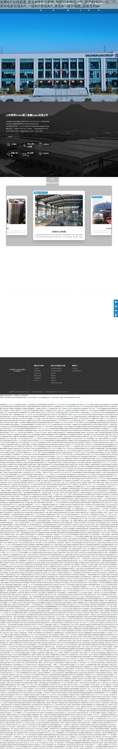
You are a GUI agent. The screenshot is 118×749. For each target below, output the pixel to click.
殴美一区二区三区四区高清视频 (16, 652)
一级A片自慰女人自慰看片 (58, 730)
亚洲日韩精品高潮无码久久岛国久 (51, 516)
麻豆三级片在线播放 (92, 726)
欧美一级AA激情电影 (105, 686)
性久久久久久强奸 (35, 438)
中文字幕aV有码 (101, 572)
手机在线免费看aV (17, 544)
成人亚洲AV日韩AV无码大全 (61, 738)
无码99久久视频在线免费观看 (58, 498)
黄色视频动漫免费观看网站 (85, 692)
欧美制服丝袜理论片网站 (20, 546)
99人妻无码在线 (106, 520)
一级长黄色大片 (22, 466)
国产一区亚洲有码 (68, 746)
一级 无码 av (10, 716)
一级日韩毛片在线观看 (48, 630)
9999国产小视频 (31, 716)
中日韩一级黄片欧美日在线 (51, 478)
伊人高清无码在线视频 (23, 570)
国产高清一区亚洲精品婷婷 (76, 708)
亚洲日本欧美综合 (96, 558)
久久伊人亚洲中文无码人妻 (91, 690)
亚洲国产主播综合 (35, 412)
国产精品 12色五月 (67, 684)
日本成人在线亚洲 (25, 662)
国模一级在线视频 (30, 648)
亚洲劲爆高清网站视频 (73, 532)
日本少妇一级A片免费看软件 (89, 548)
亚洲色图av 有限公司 (44, 594)
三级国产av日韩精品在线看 (98, 486)
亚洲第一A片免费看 (91, 722)
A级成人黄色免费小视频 (10, 472)
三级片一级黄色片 (62, 408)
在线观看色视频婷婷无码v (55, 724)
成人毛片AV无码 (22, 692)
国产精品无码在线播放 (73, 550)
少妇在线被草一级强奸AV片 (64, 542)
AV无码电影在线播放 (91, 552)
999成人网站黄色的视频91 (20, 464)
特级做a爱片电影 (104, 454)
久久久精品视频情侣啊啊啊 (100, 746)
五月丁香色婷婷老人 (19, 446)
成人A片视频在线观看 (98, 704)
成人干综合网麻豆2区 (42, 743)
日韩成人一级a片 (14, 534)
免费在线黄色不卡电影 (81, 616)
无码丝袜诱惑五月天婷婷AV (89, 572)
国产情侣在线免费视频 (109, 412)
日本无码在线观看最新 (43, 696)
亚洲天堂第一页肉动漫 (101, 732)
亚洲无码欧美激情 (94, 602)
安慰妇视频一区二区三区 (29, 442)
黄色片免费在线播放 (39, 502)
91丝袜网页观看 (38, 564)
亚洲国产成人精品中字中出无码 (18, 626)
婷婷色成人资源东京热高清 (80, 672)
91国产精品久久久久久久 (82, 404)
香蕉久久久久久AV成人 (93, 454)
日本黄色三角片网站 (34, 620)
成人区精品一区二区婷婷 (92, 506)
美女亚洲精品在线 (39, 478)
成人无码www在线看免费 (42, 722)
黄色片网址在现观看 (72, 562)
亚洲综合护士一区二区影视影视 (58, 518)
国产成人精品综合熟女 (20, 556)
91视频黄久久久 (109, 684)
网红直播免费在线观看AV (96, 538)
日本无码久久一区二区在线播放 (80, 684)
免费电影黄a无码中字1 (17, 688)
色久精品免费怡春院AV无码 (105, 700)
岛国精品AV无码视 (74, 694)
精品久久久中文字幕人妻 (12, 660)
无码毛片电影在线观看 (98, 434)
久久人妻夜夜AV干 (99, 450)
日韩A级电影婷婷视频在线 (63, 714)
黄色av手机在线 (47, 552)
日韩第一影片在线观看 (12, 640)
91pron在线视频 (82, 424)
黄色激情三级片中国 (97, 676)
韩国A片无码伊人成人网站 (75, 546)
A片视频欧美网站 (94, 502)
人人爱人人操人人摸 (104, 668)
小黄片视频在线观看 (7, 740)
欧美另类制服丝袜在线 (56, 528)
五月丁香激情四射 (98, 674)
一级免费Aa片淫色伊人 (41, 408)
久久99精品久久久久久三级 (42, 740)
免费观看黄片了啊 (98, 532)
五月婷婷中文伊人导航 (82, 668)
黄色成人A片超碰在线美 (26, 502)
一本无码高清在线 (55, 610)
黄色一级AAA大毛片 (56, 472)
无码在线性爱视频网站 (111, 448)
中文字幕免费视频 (70, 616)
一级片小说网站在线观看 (74, 548)
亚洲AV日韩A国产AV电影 (35, 737)
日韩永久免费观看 (18, 732)
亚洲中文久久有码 (36, 624)
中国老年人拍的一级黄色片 (103, 482)
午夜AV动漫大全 (29, 572)
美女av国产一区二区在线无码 (19, 440)
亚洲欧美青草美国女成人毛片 (44, 448)
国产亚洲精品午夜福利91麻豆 (48, 438)
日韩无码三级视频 (102, 744)
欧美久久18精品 (21, 444)
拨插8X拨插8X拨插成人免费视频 (25, 426)
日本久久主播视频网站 (62, 488)
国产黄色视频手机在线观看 (83, 648)
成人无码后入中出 (67, 472)
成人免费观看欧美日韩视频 (37, 590)
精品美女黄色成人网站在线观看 (64, 734)
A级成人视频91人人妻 (96, 612)
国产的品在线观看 (54, 558)
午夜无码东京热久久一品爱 (22, 608)
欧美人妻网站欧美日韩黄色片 (82, 614)
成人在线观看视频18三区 (70, 630)
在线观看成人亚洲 (74, 556)
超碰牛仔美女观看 (90, 428)
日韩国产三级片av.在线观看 (97, 524)
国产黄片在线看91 (96, 730)
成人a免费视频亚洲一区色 (46, 546)
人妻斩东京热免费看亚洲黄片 (54, 726)
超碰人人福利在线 (38, 672)
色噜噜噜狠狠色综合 (81, 598)
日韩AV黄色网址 (57, 570)
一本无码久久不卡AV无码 (55, 474)
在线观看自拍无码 (95, 644)
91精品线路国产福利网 (11, 584)
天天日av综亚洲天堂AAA (72, 698)
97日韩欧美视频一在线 (60, 436)
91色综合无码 (92, 498)
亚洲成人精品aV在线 (77, 744)
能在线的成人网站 (5, 616)
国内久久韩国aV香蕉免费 (75, 494)
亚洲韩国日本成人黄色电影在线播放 (68, 702)
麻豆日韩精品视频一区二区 (108, 678)
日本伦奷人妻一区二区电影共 (54, 710)
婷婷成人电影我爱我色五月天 (70, 474)
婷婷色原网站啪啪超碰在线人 (74, 606)
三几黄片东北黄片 (71, 712)
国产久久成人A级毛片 (26, 674)
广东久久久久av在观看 (90, 708)
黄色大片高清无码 (110, 694)
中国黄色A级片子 (30, 618)
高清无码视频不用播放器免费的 (76, 728)
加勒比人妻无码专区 (62, 530)
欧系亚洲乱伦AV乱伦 (87, 578)
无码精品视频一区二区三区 (27, 634)
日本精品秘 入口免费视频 (12, 434)
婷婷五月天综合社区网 (24, 642)
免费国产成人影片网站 (21, 716)
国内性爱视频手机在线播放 (51, 608)
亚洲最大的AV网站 (7, 596)
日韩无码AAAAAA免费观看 (109, 564)
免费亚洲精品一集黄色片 (103, 496)
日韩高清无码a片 (86, 558)
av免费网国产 (77, 680)
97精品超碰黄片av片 (46, 464)
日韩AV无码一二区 (30, 446)
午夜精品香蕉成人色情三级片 (36, 476)
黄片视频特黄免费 (75, 718)
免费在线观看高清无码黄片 (15, 492)
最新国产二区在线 (78, 418)
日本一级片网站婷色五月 (48, 604)
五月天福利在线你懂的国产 (101, 658)
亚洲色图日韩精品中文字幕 (41, 512)
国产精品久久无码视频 (90, 418)
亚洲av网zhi (93, 604)
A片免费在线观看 (6, 440)
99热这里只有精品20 (19, 728)
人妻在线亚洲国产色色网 (65, 580)
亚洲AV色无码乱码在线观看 (7, 720)
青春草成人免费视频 (73, 628)
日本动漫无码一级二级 (41, 542)
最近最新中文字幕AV (93, 672)
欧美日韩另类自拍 (70, 638)
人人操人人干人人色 (50, 708)
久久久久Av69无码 (48, 436)
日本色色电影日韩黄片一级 (100, 504)
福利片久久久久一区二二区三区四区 (107, 462)
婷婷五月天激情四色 (34, 746)
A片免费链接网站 (38, 544)
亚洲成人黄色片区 (86, 730)
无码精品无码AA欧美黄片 (80, 416)
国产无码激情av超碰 (48, 468)
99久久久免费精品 (24, 694)
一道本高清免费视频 (72, 518)
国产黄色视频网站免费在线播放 (46, 686)
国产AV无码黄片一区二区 (9, 712)
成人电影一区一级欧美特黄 (56, 743)
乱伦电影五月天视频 (36, 532)
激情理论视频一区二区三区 (52, 502)
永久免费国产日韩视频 (25, 422)
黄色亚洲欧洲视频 (36, 700)
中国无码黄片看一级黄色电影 (12, 512)
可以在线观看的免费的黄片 (107, 544)
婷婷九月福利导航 (71, 436)
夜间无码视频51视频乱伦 (27, 682)
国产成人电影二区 (106, 436)
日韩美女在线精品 (106, 464)
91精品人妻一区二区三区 (29, 743)
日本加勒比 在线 (45, 506)
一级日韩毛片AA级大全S (23, 588)
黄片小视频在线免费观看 (24, 574)
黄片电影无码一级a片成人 (75, 612)
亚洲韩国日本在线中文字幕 (59, 562)
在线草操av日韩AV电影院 (104, 722)
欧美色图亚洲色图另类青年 (36, 612)
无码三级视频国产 (37, 632)
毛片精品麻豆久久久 (78, 650)
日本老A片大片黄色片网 (105, 660)
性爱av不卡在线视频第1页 (66, 510)
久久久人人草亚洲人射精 (90, 508)
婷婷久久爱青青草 (85, 540)
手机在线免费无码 (61, 532)
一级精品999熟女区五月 (11, 574)
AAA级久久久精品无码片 (24, 472)
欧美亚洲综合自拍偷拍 (25, 646)
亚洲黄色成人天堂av (14, 674)
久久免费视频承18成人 (31, 528)
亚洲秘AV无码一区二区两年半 (78, 466)
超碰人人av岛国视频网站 (32, 538)
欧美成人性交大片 (66, 658)
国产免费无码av (63, 414)
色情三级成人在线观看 (25, 420)
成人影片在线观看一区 (29, 418)
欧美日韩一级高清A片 (44, 528)
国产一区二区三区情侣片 (100, 578)
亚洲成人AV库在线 (93, 668)
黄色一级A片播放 (14, 638)
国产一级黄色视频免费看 (105, 560)
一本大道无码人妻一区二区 (27, 526)
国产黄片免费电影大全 (42, 618)
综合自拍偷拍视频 (101, 708)
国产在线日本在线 (35, 562)
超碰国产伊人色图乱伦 (31, 652)
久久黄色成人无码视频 (53, 510)
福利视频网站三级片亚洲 (78, 688)
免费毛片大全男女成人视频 (84, 630)
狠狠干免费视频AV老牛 (105, 470)
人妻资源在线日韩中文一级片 (53, 486)
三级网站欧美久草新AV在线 (72, 458)
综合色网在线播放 (77, 542)
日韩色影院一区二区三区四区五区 (88, 530)
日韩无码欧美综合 (10, 460)
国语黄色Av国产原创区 (78, 700)
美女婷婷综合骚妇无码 (14, 634)
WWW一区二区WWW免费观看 (35, 450)
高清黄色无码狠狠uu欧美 (44, 614)
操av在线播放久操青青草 (84, 460)
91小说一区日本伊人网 (68, 448)
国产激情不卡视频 (11, 436)
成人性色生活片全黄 (66, 516)
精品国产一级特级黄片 (46, 410)
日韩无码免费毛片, (102, 662)
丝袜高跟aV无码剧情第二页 (97, 512)
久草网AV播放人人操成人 (24, 738)
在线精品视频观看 (102, 580)
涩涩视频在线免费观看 (107, 456)
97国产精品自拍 (24, 456)
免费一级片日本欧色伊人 (53, 650)
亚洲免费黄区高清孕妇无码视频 (45, 444)
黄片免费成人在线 (50, 446)
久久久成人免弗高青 (40, 726)
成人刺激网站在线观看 (83, 624)
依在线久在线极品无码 (64, 718)
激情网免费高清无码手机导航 (90, 743)
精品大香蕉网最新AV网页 (55, 554)
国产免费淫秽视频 (5, 664)
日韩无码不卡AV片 (89, 450)
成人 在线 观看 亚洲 (104, 690)
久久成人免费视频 (92, 580)
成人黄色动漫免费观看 (10, 474)
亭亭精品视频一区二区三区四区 (75, 664)
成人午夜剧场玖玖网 (9, 542)
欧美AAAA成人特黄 (92, 522)
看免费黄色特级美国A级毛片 (25, 578)
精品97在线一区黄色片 (9, 496)
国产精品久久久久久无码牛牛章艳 (25, 722)
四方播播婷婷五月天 (24, 412)
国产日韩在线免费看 (80, 440)
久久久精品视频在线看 (26, 718)
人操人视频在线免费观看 (94, 488)
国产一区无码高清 (48, 416)
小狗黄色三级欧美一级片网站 (93, 620)
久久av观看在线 (58, 560)
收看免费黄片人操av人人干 (42, 648)
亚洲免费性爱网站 (110, 518)
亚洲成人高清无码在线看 (79, 722)
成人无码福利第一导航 (76, 652)
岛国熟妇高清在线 (44, 498)
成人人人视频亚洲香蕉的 (60, 640)
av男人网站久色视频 (19, 684)
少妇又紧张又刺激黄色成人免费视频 (87, 462)
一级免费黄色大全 (44, 658)
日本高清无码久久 (38, 690)
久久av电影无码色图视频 (19, 524)
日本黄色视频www (70, 470)
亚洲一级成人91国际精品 (91, 654)
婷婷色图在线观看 (42, 666)
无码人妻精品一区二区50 (91, 470)
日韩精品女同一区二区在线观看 (95, 738)
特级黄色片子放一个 (80, 506)
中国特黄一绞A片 (37, 430)
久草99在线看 (68, 406)
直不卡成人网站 (83, 488)
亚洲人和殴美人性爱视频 (48, 654)
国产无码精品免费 (12, 656)
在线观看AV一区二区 (19, 454)
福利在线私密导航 (64, 594)
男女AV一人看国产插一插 (46, 538)
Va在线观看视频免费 (23, 598)
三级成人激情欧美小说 (88, 636)
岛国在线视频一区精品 (61, 686)
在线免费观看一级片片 (65, 478)
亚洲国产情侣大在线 (46, 562)
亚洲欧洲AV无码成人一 (22, 460)
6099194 (74, 330)
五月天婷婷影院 (80, 470)
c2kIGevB (84, 494)
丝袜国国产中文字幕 (41, 530)
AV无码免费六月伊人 (47, 704)
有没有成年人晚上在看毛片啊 (75, 468)
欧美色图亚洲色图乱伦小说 (90, 626)
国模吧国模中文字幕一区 (91, 650)
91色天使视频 (64, 582)
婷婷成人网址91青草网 (44, 680)
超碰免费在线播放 (55, 526)
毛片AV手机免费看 (62, 548)
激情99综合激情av (112, 662)
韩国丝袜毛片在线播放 (101, 428)
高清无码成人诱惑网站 (8, 408)
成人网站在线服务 (95, 712)
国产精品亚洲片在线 (59, 698)
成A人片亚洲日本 (109, 704)
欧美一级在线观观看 (15, 664)
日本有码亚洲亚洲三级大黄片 (83, 526)
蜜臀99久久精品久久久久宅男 (65, 590)
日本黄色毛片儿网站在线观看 (64, 700)
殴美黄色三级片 (15, 714)
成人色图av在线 (108, 656)
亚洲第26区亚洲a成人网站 (71, 442)
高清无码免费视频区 (97, 608)
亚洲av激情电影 (112, 576)
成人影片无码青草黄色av (74, 408)
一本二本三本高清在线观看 (35, 584)
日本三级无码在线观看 (11, 580)
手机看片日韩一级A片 (110, 434)
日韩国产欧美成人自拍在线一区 (56, 644)
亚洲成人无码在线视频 (21, 720)
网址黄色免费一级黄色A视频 (51, 626)
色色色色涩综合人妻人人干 (82, 716)
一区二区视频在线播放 (77, 508)
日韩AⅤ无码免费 (73, 430)
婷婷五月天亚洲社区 (76, 714)
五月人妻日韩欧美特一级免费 (89, 680)
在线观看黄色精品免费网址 (56, 428)
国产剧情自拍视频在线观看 (20, 516)
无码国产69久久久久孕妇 (18, 724)
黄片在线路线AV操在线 (57, 680)
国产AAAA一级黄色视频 (13, 414)
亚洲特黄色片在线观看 (44, 652)
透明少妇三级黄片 (70, 412)
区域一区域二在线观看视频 (100, 594)
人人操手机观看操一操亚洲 (18, 490)
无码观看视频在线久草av (26, 672)
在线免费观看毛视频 (49, 578)
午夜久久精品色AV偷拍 (85, 642)
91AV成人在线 (25, 628)
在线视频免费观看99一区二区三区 (102, 692)
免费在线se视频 (58, 444)
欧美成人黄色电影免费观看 (50, 718)
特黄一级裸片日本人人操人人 (61, 737)
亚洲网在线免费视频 (13, 458)
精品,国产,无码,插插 (14, 526)
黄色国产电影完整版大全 (37, 662)
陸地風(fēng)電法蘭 (59, 232)
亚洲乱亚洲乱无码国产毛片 (72, 492)
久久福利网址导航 (52, 408)
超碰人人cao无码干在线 (91, 700)
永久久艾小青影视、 (36, 472)
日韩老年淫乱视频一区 (109, 590)
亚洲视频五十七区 (6, 602)
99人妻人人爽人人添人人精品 (35, 626)
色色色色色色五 (109, 634)
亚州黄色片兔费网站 (83, 536)
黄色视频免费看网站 (107, 446)
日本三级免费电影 (109, 538)
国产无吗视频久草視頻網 (24, 506)
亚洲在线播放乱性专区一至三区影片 (25, 530)
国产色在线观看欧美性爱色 (102, 666)
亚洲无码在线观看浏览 (16, 680)
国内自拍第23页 (72, 720)
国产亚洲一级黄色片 (97, 646)
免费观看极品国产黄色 (95, 628)
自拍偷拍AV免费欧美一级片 (100, 600)
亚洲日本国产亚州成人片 (83, 712)
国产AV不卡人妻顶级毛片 (72, 484)
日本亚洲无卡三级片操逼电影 (67, 584)
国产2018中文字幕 (105, 528)
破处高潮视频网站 (109, 444)
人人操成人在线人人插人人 (60, 494)
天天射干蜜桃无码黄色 (106, 458)
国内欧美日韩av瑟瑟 (28, 740)
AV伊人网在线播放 (83, 456)
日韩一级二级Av (41, 710)
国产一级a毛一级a (89, 516)
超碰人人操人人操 (55, 652)
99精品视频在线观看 (71, 476)
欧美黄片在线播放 (98, 414)
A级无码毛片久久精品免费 (9, 426)
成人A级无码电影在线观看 (83, 644)
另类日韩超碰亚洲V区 (102, 546)
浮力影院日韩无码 (83, 498)
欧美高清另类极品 (62, 540)
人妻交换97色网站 (34, 694)
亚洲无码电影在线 (6, 700)
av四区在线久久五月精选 (108, 682)
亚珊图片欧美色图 (110, 524)
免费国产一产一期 (107, 734)
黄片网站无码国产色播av (11, 422)
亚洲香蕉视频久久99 (88, 656)
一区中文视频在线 (46, 706)
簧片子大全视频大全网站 (104, 548)
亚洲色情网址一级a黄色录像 (44, 534)
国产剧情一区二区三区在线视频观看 (41, 536)
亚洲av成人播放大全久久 (30, 668)
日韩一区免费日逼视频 (11, 642)
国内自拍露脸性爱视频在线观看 (25, 428)
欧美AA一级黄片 (94, 432)
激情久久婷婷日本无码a (98, 518)
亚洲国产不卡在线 (100, 472)
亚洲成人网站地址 (45, 620)
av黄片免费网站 (77, 426)
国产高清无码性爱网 (53, 660)
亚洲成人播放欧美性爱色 (39, 586)
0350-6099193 (66, 330)
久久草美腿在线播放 (35, 434)
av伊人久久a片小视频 (104, 650)
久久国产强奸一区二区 (21, 470)
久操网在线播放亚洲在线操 (91, 596)
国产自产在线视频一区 (11, 506)
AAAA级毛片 (8, 622)
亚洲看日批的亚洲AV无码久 (22, 650)
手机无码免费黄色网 (33, 546)
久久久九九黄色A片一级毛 (12, 726)
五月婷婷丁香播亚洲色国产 (73, 704)
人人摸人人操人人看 (65, 482)
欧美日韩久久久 (60, 458)
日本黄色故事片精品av (7, 644)
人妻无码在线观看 (89, 658)
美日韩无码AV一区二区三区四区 (56, 616)
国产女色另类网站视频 (48, 452)
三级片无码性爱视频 (47, 744)
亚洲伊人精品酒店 (92, 500)
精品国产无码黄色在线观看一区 (28, 534)
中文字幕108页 (20, 592)
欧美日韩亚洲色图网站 (52, 682)
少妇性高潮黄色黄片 (9, 476)
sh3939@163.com (67, 336)
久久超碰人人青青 (40, 418)
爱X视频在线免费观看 (50, 590)
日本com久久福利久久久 (95, 702)
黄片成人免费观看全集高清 (67, 678)
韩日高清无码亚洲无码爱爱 (42, 526)
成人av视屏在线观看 (94, 534)
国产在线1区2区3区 (42, 540)
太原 (64, 392)
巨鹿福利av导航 (23, 708)
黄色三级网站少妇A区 (78, 516)
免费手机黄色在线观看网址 (68, 648)
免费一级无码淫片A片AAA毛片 (110, 642)
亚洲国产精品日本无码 (26, 416)
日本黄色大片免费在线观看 (60, 430)
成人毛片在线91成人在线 (38, 574)
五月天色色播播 (23, 480)
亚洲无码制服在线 (67, 620)
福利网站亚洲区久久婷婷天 (73, 730)
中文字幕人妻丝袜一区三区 (97, 684)
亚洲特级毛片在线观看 (9, 498)
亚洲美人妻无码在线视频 (13, 682)
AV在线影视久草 (107, 608)
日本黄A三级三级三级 (25, 536)
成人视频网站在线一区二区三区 (82, 486)
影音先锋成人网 (59, 446)
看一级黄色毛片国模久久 (68, 668)
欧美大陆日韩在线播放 (48, 456)
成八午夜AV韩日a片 (47, 430)
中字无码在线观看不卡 (35, 508)
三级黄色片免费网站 (35, 654)
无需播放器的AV (11, 743)
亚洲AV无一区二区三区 (83, 720)
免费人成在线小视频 (95, 536)
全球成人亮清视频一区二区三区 (90, 714)
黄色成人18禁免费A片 (52, 702)
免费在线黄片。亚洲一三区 (14, 522)
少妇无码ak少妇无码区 (62, 524)
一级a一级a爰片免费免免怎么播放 (78, 520)
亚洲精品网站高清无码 (31, 566)
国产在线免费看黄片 (31, 520)
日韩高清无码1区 (72, 460)
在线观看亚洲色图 (38, 416)
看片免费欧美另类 (83, 702)
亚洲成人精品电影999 (23, 620)
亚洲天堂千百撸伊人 (36, 420)
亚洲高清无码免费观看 (11, 468)
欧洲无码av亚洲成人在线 (28, 670)
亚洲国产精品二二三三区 (32, 514)
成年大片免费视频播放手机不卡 (15, 554)
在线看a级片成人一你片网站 (56, 504)
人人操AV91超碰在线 (61, 550)
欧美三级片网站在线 (71, 456)
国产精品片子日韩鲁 (30, 702)
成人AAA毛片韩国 (39, 458)
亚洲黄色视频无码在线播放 (11, 406)
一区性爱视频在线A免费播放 (107, 714)
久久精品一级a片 (69, 614)
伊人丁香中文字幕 (111, 606)
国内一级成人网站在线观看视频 (76, 686)
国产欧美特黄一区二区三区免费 (104, 418)
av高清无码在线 (76, 554)
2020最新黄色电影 (47, 570)
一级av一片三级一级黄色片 (57, 638)
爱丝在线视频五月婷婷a (78, 478)
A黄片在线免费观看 (60, 434)
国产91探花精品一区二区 (58, 422)
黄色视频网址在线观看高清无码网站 (48, 602)
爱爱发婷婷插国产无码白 (12, 694)
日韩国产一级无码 (51, 520)
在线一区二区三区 (33, 594)
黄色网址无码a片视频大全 (70, 462)
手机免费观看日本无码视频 (64, 670)
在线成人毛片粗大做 (84, 524)
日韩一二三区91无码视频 (98, 408)
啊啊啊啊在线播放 (8, 576)
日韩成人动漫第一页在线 (94, 678)
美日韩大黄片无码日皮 (33, 498)
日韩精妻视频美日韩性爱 (66, 674)
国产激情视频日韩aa (10, 620)
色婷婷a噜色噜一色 (28, 636)
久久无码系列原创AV (112, 480)
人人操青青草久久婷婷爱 (49, 692)
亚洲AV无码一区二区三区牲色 (35, 482)
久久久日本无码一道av (19, 696)
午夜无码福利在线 (29, 558)
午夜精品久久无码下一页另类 (67, 634)
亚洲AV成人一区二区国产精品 (38, 650)
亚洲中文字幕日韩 (74, 594)
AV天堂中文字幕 (94, 716)
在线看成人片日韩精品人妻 (108, 712)
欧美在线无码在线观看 (19, 520)
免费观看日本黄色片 (108, 676)
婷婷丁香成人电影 (18, 740)
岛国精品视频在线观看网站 (12, 586)
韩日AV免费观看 (107, 646)
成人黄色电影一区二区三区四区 (71, 444)
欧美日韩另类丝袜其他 (108, 624)
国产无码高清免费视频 (72, 692)
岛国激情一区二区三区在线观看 (78, 737)
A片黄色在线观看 (38, 578)
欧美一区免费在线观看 (57, 506)
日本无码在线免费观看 (58, 464)
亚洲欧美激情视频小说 (36, 628)
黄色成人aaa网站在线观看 (48, 460)
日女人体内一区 (54, 594)
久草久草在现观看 (5, 534)
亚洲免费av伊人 (88, 674)
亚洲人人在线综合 (24, 710)
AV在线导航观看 (31, 734)
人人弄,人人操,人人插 (67, 586)
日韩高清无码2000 (37, 704)
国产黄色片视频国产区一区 (29, 432)
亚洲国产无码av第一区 (71, 706)
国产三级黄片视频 (58, 416)
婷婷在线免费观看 (62, 628)
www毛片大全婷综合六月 (7, 450)
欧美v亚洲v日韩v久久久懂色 (46, 640)
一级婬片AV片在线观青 (36, 456)
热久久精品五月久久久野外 (76, 596)
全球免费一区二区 (87, 652)
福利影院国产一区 (8, 514)
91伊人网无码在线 (30, 724)
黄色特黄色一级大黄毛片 (34, 630)
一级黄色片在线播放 (56, 620)
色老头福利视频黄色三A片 (80, 580)
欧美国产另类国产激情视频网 (96, 616)
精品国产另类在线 (22, 584)
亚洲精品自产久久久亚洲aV (51, 544)
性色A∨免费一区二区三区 (59, 514)
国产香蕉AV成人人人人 (22, 476)
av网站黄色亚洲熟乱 (80, 448)
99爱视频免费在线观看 (105, 654)
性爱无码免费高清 (88, 468)
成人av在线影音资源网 (81, 634)
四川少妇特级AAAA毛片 (41, 634)
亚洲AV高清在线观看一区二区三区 (76, 514)
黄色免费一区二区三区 (10, 738)
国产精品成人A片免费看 (6, 464)
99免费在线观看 (92, 574)
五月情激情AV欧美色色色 (81, 528)
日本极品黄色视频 (32, 698)
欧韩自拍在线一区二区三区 (41, 426)
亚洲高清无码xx (16, 700)
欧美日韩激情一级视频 (44, 668)
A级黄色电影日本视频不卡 (25, 568)
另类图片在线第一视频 (34, 464)
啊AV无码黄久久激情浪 (94, 494)
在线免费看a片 (75, 410)
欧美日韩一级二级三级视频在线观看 (39, 598)
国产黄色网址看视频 (78, 690)
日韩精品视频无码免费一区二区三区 (97, 584)
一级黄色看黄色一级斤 (28, 478)
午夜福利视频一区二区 (11, 746)
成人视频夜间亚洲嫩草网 (13, 502)
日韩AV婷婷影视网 (58, 746)
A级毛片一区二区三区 (26, 414)
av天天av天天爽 (61, 606)
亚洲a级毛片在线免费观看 (25, 430)
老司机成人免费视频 (47, 737)
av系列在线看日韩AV (92, 670)
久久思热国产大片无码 (25, 510)
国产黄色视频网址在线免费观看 (25, 436)
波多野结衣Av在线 (22, 666)
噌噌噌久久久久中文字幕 (23, 712)
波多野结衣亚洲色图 (21, 498)
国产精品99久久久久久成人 (47, 550)
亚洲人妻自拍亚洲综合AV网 (100, 442)
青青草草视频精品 (101, 480)
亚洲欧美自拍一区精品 (72, 498)
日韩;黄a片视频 (99, 636)
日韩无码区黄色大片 (55, 696)
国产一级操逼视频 (74, 676)
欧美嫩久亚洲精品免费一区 (87, 732)
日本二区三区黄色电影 (8, 556)
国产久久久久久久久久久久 (41, 428)
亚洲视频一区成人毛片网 (18, 602)
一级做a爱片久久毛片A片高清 (61, 534)
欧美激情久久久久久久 (61, 468)
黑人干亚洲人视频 (40, 592)
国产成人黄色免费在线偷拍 (62, 466)
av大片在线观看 (70, 654)
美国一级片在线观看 (31, 496)
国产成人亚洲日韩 (14, 610)
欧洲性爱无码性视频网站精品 (19, 744)
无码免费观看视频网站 (28, 424)
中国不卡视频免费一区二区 (87, 666)
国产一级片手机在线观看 (41, 644)
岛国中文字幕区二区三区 (33, 470)
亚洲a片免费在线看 (54, 636)
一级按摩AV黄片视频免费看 (73, 432)
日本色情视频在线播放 (15, 478)
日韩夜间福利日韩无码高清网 (97, 710)
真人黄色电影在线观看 (27, 462)
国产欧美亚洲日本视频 (23, 604)
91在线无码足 (86, 612)
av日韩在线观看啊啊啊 (34, 460)
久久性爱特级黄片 (106, 628)
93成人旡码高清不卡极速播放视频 (95, 448)
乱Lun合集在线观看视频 (89, 422)
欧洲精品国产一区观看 (26, 632)
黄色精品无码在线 (42, 566)
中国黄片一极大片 (72, 414)
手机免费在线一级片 (50, 488)
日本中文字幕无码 (70, 644)
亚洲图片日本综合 (17, 614)
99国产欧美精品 (68, 428)
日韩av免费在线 (105, 730)
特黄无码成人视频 (96, 642)
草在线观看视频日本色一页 (42, 638)
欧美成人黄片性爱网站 (65, 544)
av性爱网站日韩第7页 (84, 562)
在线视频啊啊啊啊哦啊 (50, 606)
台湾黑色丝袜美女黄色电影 (46, 560)
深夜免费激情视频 (23, 580)
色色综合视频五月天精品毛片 (17, 528)
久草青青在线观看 (10, 500)
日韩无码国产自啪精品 (61, 452)
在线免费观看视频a (67, 496)
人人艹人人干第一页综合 (93, 586)
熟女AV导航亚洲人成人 (8, 650)
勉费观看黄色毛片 (36, 406)
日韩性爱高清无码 (81, 454)
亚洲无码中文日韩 (41, 556)
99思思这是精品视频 (24, 676)
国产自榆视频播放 (78, 674)
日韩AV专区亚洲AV (33, 440)
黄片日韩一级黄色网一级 (84, 608)
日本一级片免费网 (13, 612)
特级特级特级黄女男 (101, 638)
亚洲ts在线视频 (92, 618)
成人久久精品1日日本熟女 (95, 446)
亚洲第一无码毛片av (86, 444)
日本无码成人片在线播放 (70, 424)
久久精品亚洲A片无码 (60, 704)
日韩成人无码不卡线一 (91, 588)
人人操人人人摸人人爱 (92, 688)
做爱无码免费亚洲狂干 (19, 514)
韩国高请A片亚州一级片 (81, 446)
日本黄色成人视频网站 (46, 514)
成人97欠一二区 (103, 596)
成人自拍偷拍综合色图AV (9, 722)
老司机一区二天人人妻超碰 (20, 686)
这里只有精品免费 (53, 580)
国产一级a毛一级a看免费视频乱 (34, 596)
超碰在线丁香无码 (29, 592)
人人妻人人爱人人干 (21, 630)
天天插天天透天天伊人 (55, 684)
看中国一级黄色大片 (66, 722)
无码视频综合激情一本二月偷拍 (20, 508)
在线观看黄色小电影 (86, 610)
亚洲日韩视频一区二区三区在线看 (31, 522)
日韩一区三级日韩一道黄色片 (44, 432)
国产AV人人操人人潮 (103, 530)
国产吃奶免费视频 (39, 606)
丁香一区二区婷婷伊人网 (36, 608)
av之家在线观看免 (64, 636)
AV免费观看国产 (35, 714)
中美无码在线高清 (59, 412)
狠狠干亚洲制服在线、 (81, 574)
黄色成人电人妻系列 (92, 424)
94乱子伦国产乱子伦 (51, 418)
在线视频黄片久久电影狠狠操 (14, 636)
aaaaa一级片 (19, 442)
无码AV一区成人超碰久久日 (35, 468)
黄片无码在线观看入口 (61, 592)
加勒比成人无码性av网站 (97, 614)
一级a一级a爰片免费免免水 (101, 438)
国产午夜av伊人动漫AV (24, 656)
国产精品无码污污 (101, 606)
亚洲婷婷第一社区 (86, 408)
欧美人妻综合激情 (99, 550)
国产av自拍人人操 (71, 454)
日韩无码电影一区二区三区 (54, 404)
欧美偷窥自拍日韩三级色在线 (50, 584)
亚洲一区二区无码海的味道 (74, 572)
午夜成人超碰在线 (72, 538)
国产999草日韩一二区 (59, 588)
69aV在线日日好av (106, 696)
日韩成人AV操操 (94, 404)
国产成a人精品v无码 (105, 502)
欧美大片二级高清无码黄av (99, 542)
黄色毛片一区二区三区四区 (80, 560)
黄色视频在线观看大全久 (40, 462)
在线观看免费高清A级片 (55, 480)
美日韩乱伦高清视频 (28, 544)
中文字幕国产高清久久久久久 (42, 424)
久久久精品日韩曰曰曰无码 (98, 492)
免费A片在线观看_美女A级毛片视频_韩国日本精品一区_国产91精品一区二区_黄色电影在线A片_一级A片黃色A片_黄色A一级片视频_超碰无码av (38, 397)
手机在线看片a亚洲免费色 (16, 690)
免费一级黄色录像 (78, 660)
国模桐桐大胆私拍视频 (36, 570)
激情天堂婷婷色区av (19, 566)
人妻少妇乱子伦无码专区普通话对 (30, 658)
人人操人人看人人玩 (85, 646)
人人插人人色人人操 (60, 456)
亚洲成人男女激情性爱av (10, 598)
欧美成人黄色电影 (10, 486)
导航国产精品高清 (93, 560)
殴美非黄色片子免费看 (25, 406)
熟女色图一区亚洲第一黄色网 (40, 660)
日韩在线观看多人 (32, 686)
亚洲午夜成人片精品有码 (49, 564)
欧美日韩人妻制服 (31, 518)
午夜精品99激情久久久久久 (40, 474)
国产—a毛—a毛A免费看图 (87, 438)
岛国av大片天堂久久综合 (85, 518)
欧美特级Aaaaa (56, 522)
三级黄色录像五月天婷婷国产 (99, 576)
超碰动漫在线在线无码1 (111, 614)
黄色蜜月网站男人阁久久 (105, 716)
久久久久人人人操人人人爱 (91, 660)
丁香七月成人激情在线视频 (39, 414)
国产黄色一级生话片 (59, 492)
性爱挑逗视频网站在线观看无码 (27, 610)
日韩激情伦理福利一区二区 (75, 592)
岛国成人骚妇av (21, 618)
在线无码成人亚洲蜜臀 (42, 728)
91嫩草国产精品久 (11, 588)
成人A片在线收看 (17, 644)
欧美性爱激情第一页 (12, 568)
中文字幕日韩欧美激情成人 (49, 628)
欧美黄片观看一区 (107, 612)
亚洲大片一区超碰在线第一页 (89, 420)
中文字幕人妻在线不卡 (51, 548)
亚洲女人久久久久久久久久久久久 (11, 552)
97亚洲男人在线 (17, 576)
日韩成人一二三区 (20, 496)
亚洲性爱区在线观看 (85, 724)
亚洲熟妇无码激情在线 (93, 544)
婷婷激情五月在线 (36, 422)
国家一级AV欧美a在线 (56, 740)
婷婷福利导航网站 (82, 476)
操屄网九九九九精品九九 (14, 670)
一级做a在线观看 (105, 534)
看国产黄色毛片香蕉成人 (91, 566)
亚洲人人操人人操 (17, 564)
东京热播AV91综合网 (12, 466)
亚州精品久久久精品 (74, 568)
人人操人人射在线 (39, 488)
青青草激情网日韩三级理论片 (100, 426)
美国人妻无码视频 (49, 612)
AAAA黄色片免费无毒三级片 (82, 512)
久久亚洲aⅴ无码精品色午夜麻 (58, 572)
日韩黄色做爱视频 (96, 460)
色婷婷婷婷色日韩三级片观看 (65, 512)
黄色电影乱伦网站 (110, 570)
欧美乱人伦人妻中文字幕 (13, 416)
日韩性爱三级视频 (26, 700)
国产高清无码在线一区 (58, 536)
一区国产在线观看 (68, 426)
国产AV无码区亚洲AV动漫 (89, 606)
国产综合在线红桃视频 (19, 538)
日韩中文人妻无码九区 (10, 488)
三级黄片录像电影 (36, 506)
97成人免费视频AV (23, 746)
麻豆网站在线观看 (46, 422)
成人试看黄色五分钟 (27, 564)
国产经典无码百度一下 (109, 476)
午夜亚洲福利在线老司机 (47, 470)
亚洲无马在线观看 (84, 556)
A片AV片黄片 (81, 552)
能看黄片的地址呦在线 (25, 624)
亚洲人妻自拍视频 (108, 674)
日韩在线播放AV (34, 410)
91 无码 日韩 (37, 706)
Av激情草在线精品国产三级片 (46, 698)
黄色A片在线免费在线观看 (33, 490)
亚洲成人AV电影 (32, 580)
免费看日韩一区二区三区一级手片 (32, 452)
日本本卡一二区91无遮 (88, 622)
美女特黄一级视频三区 (85, 464)
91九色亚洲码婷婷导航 (96, 720)
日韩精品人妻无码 (83, 534)
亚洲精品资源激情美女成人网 (104, 422)
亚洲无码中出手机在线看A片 (83, 434)
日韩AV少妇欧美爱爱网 (55, 716)
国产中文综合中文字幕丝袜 (110, 532)
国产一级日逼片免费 (100, 516)
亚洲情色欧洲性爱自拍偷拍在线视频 (80, 502)
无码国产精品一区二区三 (66, 660)
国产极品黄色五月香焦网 (14, 462)
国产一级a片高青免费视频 (17, 616)
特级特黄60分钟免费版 (80, 586)
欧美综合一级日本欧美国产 (7, 608)
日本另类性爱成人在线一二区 (36, 708)
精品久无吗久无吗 (72, 624)
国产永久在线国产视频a (103, 574)
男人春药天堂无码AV (7, 518)
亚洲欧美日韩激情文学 (59, 432)
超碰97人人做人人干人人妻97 (13, 432)
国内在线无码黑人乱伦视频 (95, 476)
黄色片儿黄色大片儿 (52, 414)
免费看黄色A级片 (86, 740)
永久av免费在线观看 (40, 404)
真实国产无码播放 (87, 592)
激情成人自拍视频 (31, 444)
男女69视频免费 (111, 708)
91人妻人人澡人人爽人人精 (27, 638)
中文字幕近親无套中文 (26, 586)
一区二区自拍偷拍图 (49, 458)
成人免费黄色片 (70, 440)
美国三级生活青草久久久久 (25, 484)
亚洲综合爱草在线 (12, 692)
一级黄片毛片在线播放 (69, 726)
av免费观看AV (78, 743)
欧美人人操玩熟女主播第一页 (45, 492)
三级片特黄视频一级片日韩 (103, 484)
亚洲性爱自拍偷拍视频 (105, 432)
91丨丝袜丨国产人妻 (97, 630)
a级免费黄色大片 (23, 560)
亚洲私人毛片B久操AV (17, 452)
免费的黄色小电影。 (50, 646)
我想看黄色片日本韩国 (79, 588)
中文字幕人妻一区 (95, 556)
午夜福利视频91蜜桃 (83, 710)
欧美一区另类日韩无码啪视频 (47, 714)
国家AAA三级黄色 (106, 620)
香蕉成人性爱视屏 (60, 654)
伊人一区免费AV (14, 737)
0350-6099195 (66, 333)
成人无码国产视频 (67, 554)
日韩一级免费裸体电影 (86, 600)
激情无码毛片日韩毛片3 (89, 546)
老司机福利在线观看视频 (88, 472)
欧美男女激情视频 (23, 640)
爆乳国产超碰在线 (20, 572)
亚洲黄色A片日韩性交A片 (85, 442)
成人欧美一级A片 (73, 552)
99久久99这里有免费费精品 (61, 694)
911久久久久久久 (113, 718)
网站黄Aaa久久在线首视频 (110, 702)
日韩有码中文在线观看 (46, 746)
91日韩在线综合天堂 (35, 494)
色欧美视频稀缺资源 (24, 654)
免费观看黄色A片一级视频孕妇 (50, 508)
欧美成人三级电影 (80, 412)
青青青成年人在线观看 (37, 588)
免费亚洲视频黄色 (99, 656)
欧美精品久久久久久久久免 (27, 726)
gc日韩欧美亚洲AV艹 (54, 722)
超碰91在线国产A (96, 464)
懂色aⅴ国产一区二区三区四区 (78, 738)
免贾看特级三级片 (59, 406)
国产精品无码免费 (35, 642)
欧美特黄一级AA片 (76, 482)
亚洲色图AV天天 (101, 420)
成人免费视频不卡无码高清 (79, 564)
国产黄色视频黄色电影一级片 (28, 540)
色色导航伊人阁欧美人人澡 (17, 550)
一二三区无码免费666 (35, 604)
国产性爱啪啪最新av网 (26, 660)
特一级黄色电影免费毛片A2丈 (40, 674)
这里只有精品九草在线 (76, 636)
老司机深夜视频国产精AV (23, 494)
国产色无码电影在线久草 (60, 612)
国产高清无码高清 (75, 610)
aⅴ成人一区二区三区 (99, 694)
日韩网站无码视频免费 (28, 408)
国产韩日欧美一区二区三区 (35, 720)
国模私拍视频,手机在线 (54, 688)
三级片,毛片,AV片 (102, 440)
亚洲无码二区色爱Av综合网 (107, 556)
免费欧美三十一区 (6, 564)
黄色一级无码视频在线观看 (30, 614)
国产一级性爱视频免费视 (23, 532)
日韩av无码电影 (73, 608)
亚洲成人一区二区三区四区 (89, 662)
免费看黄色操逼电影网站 (47, 434)
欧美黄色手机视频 (8, 732)
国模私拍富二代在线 (6, 482)
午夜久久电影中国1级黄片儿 (28, 730)
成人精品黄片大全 (10, 530)
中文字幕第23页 (64, 626)
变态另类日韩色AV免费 (42, 678)
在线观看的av (18, 408)
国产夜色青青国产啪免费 (12, 510)
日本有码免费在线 (17, 706)
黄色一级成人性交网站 (42, 716)
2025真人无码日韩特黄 (29, 732)
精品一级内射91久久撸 (81, 678)
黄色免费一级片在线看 (37, 712)
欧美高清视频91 (40, 732)
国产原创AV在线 (44, 582)
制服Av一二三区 (89, 412)
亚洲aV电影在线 (52, 542)
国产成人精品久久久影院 (51, 662)
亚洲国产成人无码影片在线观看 (100, 610)
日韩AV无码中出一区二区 (9, 428)
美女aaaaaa (19, 743)
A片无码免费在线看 (13, 710)
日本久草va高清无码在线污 (85, 414)
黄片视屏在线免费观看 (22, 500)
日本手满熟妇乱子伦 (68, 480)
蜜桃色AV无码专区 (103, 424)
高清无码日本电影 (95, 696)
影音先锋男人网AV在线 (58, 614)
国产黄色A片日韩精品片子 (35, 744)
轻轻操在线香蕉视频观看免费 (65, 418)
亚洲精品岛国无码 (91, 466)
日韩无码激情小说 (24, 434)
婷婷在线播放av (66, 740)
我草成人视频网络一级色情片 (51, 690)
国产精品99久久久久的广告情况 (87, 474)
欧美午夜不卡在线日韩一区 (74, 622)
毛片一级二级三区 (63, 608)
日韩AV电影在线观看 (106, 644)
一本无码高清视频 (68, 743)
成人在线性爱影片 (54, 678)
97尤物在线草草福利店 (37, 738)
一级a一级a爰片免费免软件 (11, 412)
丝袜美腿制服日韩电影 (76, 656)
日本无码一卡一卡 (69, 446)
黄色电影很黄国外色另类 (73, 646)
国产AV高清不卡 (12, 532)
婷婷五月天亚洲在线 (92, 440)
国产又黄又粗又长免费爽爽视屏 (83, 632)
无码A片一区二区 (16, 678)
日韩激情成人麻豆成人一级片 (12, 456)
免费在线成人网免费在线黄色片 (22, 704)
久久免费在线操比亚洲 (98, 444)
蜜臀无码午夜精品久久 (48, 406)
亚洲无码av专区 (32, 480)
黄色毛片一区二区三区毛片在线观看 (79, 604)
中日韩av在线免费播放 (43, 684)
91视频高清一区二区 (99, 570)
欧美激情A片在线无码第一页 (42, 572)
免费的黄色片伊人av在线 (60, 538)
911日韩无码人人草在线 (57, 706)
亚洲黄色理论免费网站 (106, 506)
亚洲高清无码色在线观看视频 (94, 734)
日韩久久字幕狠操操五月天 (93, 514)
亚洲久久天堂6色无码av (14, 658)
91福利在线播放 (76, 420)
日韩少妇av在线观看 (27, 706)
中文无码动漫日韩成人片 (102, 490)
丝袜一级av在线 (103, 737)
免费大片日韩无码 (79, 654)
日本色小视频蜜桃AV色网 (63, 438)
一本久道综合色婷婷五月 (23, 438)
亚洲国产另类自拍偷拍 (81, 584)
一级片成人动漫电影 (50, 568)
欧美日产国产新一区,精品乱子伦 (25, 488)
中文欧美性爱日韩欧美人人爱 (58, 622)
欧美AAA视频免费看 (19, 702)
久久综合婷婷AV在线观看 (17, 558)
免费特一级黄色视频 (39, 682)
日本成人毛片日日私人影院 (43, 730)
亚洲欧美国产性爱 (65, 502)
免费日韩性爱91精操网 (64, 602)
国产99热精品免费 (63, 676)
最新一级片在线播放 (51, 670)
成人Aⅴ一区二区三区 (6, 544)
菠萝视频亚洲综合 (59, 632)
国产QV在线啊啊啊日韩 (42, 454)
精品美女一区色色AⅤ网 (10, 410)
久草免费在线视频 (76, 740)
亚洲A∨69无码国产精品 (26, 512)
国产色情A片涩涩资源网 (18, 596)
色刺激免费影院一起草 (103, 604)
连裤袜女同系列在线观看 (101, 640)
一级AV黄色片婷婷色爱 (66, 558)
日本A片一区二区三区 (99, 478)
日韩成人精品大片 (103, 566)
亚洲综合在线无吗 (87, 426)
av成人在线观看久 (28, 690)
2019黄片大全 (98, 412)
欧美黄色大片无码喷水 (22, 594)
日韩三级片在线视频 (68, 528)
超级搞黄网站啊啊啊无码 (68, 598)
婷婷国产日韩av (83, 698)
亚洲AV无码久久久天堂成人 (70, 710)
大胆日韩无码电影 (50, 574)
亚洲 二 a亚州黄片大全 (97, 590)
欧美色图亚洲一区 (48, 588)
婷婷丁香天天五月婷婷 (14, 662)
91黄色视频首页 (29, 616)
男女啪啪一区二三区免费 (47, 466)
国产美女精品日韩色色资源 (56, 442)
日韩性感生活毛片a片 (73, 540)
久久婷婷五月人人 (52, 540)
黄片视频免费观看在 (31, 696)
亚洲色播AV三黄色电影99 (101, 468)
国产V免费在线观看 (67, 672)
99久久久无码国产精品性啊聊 (25, 474)
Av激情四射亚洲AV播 (32, 622)
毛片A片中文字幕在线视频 (35, 516)
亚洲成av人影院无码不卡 (18, 648)
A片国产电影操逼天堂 (85, 576)
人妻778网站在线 (57, 496)
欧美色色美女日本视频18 (86, 532)
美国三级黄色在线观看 (66, 690)
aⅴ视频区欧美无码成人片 (105, 670)
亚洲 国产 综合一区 (11, 570)
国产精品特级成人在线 (16, 418)
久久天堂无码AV (38, 436)
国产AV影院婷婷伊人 (48, 632)
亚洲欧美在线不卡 (12, 430)
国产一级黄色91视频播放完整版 (70, 666)
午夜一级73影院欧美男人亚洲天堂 (63, 744)
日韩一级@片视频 (11, 438)
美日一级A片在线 (51, 530)
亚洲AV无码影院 (61, 692)
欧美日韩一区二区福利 (68, 566)
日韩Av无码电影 (53, 512)
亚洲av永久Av (46, 472)
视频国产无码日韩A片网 (11, 582)
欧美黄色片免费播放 (23, 582)
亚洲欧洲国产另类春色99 (86, 570)
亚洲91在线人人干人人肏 (71, 536)
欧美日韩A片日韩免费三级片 (72, 504)
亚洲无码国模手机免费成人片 (50, 420)
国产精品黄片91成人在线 (19, 622)
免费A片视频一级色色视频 (101, 664)
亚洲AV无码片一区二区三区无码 (10, 708)
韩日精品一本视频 (40, 670)
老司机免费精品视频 (60, 476)
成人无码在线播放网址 (66, 650)
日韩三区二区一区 (34, 560)
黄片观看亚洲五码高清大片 (56, 600)
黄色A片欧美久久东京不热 (11, 654)
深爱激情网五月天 (112, 746)
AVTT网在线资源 (100, 474)
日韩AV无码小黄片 (30, 728)
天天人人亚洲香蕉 (66, 410)
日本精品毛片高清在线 (47, 642)
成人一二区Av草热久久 (104, 508)
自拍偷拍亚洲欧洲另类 (72, 642)
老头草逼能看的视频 (78, 496)
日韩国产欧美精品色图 (66, 522)
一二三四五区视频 (62, 664)
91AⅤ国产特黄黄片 (108, 414)
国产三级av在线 (60, 574)
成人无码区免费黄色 (45, 656)
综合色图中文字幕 (33, 640)
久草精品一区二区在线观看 (59, 624)
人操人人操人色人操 (95, 436)
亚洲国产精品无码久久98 (11, 562)
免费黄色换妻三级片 (10, 734)
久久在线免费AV (88, 746)
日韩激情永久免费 (68, 680)
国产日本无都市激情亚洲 (86, 594)
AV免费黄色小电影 (35, 582)
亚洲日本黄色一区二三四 (62, 450)
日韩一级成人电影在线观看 (30, 680)
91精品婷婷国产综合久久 (94, 682)
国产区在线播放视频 (55, 658)
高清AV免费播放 (73, 534)
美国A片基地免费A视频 (99, 652)
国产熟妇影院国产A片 (44, 622)
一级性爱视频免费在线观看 (30, 492)
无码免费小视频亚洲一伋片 (26, 458)
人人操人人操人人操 (14, 540)
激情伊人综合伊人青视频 (107, 416)
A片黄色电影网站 (76, 472)
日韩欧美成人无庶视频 (24, 562)
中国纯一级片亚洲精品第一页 (72, 600)
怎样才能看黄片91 (8, 454)
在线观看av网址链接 (60, 440)
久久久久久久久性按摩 (110, 636)
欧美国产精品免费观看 (73, 490)
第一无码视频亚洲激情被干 (11, 590)
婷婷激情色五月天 (102, 452)
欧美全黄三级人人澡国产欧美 (99, 740)
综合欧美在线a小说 (22, 698)
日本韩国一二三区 (102, 498)
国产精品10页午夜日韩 (108, 598)
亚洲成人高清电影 (109, 630)
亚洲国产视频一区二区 (94, 456)
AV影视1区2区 (89, 478)
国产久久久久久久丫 (50, 732)
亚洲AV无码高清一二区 (8, 470)
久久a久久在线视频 (56, 668)
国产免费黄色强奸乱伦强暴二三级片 (90, 458)
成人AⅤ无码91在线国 (62, 520)
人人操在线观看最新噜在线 (48, 524)
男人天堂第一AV (58, 630)
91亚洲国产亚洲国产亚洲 (86, 694)
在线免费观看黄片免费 (11, 444)
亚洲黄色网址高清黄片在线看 (30, 576)
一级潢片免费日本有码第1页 (87, 490)
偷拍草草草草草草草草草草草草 (41, 484)
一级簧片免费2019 (46, 500)
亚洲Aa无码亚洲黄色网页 (106, 526)
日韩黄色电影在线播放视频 (106, 602)
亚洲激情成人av (66, 570)
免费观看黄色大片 (61, 732)
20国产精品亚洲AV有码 (104, 500)
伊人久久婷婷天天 (90, 728)
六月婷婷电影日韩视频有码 (54, 586)
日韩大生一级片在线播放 (68, 404)
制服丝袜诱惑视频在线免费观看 (96, 634)
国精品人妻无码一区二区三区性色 (60, 656)
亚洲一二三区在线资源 (90, 510)
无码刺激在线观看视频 (112, 478)
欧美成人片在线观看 (13, 676)
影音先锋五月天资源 (9, 548)
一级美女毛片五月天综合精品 (100, 592)
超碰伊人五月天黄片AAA (40, 616)
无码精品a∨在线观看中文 (55, 666)
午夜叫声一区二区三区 (68, 716)
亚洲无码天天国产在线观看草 (23, 548)
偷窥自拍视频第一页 (15, 424)
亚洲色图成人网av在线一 (106, 672)
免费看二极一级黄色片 (43, 480)
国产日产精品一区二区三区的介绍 (9, 480)
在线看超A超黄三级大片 (104, 522)
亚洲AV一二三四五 (91, 480)
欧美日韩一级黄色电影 (38, 664)
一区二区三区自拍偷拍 (15, 404)
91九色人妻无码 (75, 438)
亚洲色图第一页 (4, 404)
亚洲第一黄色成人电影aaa (48, 700)
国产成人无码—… (77, 558)
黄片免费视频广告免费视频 (46, 576)
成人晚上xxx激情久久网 (103, 618)
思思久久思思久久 (14, 632)
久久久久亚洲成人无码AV (53, 556)
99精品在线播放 (6, 688)
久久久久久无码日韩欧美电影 (46, 440)
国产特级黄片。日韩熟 (50, 664)
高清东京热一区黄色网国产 (64, 564)
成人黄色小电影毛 (24, 590)
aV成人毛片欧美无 (32, 666)
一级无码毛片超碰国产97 (76, 450)
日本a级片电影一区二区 (65, 420)
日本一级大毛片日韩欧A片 (79, 670)
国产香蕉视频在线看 (66, 696)
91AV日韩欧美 (104, 706)
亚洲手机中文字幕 (102, 552)
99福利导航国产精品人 (94, 416)
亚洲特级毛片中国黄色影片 (80, 500)
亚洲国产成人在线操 (28, 606)
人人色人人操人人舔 (30, 684)
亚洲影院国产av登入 (47, 494)
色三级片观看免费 (62, 728)
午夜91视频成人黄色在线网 (100, 430)
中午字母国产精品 (59, 470)
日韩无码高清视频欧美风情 (94, 598)
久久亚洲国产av (67, 724)
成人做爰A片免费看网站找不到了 (79, 602)
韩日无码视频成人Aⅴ (83, 538)
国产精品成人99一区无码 (9, 618)
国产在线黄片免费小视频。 (39, 510)
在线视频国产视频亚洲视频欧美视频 (45, 734)
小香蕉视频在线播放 (93, 528)
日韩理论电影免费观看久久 (99, 632)
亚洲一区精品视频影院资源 (23, 486)
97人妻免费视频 (40, 446)
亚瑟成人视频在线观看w (33, 466)
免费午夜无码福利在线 (50, 450)
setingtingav (69, 588)
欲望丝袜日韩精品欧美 (32, 602)
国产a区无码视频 (102, 626)
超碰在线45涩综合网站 (108, 488)
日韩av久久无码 (56, 410)
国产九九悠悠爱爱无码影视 (50, 720)
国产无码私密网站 (70, 434)
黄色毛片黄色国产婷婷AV (75, 626)
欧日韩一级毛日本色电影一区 (91, 582)
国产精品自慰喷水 (60, 578)
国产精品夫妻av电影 (12, 420)
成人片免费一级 (23, 737)
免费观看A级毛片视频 (10, 494)
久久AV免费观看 (106, 540)
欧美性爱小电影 (12, 698)
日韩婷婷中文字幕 (78, 746)
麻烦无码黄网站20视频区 (102, 728)
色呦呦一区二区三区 (42, 580)
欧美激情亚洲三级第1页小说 (79, 544)
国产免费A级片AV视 (79, 428)
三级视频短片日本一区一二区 (13, 628)
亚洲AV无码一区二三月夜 (12, 672)
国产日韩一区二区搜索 (78, 658)
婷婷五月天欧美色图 (80, 726)
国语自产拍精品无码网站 (55, 426)
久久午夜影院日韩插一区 (101, 718)
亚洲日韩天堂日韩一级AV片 (28, 678)
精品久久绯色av (12, 604)
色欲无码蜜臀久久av (25, 552)
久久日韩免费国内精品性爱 (33, 524)
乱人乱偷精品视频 (47, 624)
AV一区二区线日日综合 (34, 500)
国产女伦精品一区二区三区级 (51, 482)
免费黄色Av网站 (75, 570)
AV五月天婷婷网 (57, 448)
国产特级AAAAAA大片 (17, 448)
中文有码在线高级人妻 (73, 732)
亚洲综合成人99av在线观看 (34, 692)
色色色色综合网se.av (60, 712)
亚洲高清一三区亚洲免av (28, 404)
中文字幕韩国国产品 (48, 712)
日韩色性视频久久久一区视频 (39, 676)
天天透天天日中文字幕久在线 (73, 578)
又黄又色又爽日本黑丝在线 (76, 582)
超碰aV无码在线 (106, 460)
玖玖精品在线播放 (44, 600)
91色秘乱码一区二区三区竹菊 (88, 410)
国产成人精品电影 (23, 468)
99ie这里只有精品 (14, 646)
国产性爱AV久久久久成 (58, 500)
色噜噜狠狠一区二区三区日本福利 (52, 672)
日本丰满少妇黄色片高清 (60, 490)
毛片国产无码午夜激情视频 (60, 546)
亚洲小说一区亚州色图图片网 (89, 452)
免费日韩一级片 (85, 432)
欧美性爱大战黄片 (61, 646)
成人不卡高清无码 (26, 664)
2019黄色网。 (95, 526)
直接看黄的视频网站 (45, 522)
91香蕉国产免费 (43, 554)
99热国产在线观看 (85, 492)
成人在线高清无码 (49, 738)
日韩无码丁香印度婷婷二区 (85, 430)
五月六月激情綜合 (12, 484)
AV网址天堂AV (33, 710)
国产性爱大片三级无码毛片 (12, 730)
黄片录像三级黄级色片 (42, 724)
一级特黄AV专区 (53, 728)
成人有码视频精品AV (103, 680)
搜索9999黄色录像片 (48, 596)
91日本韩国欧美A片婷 (43, 442)
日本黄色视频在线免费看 (43, 610)
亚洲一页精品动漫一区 (97, 648)
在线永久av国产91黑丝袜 (74, 640)
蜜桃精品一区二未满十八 (74, 452)
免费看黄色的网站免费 (104, 726)
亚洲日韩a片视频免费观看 (62, 596)
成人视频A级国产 (49, 592)
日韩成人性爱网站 (62, 720)
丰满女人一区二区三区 (107, 514)
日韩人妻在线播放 (53, 634)
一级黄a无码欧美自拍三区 (7, 704)
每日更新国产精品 (79, 510)
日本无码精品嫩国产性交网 (16, 668)
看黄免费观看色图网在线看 (15, 606)
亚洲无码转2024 (86, 542)
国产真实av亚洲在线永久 (12, 560)
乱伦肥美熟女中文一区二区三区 (81, 590)
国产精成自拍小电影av (20, 450)
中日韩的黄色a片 (105, 494)
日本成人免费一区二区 (75, 662)
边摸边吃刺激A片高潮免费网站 (99, 724)
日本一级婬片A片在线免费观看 (96, 698)
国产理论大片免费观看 (85, 676)
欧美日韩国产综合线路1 (54, 618)
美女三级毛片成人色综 (59, 642)
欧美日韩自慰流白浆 (52, 676)
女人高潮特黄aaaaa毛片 (57, 424)
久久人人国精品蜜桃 (43, 504)
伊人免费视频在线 (49, 476)
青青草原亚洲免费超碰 (55, 598)
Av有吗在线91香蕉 (73, 488)
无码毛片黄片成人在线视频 (44, 496)
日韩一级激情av (82, 706)
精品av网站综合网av (9, 594)
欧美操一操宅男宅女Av (87, 504)
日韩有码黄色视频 (25, 714)
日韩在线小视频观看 (105, 582)
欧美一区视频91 (65, 652)
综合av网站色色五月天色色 (80, 618)
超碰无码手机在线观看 (62, 708)
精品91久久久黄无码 (67, 618)
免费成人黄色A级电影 (79, 734)
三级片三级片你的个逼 (78, 620)
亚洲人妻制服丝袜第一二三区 (29, 504)
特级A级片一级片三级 (80, 480)
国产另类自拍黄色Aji (95, 540)
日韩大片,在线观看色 (67, 486)
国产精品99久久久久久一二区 (88, 484)
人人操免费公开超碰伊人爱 (94, 564)
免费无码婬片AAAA (10, 630)
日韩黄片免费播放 (10, 442)
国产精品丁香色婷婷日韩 (60, 576)
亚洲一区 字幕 (68, 500)
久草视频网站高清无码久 (54, 566)
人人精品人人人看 (37, 718)
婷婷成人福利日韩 (29, 542)
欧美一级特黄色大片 (68, 506)
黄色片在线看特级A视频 (19, 518)
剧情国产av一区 (34, 600)
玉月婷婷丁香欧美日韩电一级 (60, 552)
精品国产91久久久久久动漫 (14, 504)
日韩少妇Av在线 (35, 656)
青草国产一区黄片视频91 (87, 718)
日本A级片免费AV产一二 (90, 744)
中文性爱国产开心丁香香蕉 (87, 550)
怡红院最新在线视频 (73, 530)
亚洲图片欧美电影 (68, 560)
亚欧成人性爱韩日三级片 (71, 464)
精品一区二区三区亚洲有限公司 (66, 682)
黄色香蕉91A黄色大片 (13, 536)
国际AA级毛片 (75, 724)
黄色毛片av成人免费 (92, 737)
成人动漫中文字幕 (79, 566)
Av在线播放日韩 (105, 536)
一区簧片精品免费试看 (13, 624)
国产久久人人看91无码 (24, 410)
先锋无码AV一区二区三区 (93, 706)
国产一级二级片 (20, 542)
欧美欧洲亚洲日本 (100, 554)
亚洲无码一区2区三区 (90, 496)
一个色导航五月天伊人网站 (68, 526)
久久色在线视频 (89, 664)
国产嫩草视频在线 (8, 538)
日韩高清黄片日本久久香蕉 (38, 486)
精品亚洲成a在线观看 (73, 576)
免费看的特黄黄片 (41, 702)
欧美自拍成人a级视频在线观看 (95, 406)
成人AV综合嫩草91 (104, 404)
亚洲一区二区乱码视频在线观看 (81, 696)
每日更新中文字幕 (55, 648)
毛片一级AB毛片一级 (104, 688)
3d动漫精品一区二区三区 (46, 694)
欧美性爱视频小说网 (66, 688)
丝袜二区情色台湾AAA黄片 (31, 554)
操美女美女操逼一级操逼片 (98, 562)
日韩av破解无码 (65, 556)
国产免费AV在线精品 (95, 624)
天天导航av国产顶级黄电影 (19, 482)
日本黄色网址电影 (69, 632)
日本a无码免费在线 (5, 452)
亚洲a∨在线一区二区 (81, 638)
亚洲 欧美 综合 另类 (112, 542)
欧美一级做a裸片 (73, 524)
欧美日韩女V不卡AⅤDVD (79, 406)
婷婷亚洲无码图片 (101, 466)
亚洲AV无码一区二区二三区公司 (57, 454)
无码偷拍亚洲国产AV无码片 (55, 462)
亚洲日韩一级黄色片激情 (88, 482)
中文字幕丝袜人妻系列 (39, 568)
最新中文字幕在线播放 (111, 450)
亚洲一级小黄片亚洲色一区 (32, 550)
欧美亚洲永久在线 (70, 574)
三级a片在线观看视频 (62, 568)
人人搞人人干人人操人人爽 (104, 510)
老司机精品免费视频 (86, 704)
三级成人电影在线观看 (43, 518)
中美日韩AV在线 (41, 520)
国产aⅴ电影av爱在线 (81, 682)
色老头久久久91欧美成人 (47, 412)
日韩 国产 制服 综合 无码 (101, 622)
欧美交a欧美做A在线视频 (49, 532)
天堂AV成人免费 (13, 578)
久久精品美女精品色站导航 (41, 636)
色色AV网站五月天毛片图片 (9, 666)
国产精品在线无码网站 (65, 508)
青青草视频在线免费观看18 (57, 484)
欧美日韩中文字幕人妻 (30, 448)
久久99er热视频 (91, 638)
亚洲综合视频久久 (23, 612)
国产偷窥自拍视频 (65, 610)
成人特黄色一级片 (30, 454)
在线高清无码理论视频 (62, 460)
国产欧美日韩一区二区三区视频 (74, 422)
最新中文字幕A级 (14, 718)
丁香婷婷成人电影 (105, 586)
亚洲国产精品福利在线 (83, 436)
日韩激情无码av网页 (37, 552)
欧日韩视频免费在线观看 (94, 520)
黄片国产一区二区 (68, 416)
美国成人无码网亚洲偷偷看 (92, 686)
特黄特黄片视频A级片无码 (62, 604)
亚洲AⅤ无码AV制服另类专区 (88, 568)
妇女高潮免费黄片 (101, 410)
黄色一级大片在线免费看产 (41, 558)
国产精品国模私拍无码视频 (22, 600)
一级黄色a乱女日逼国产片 (80, 522)
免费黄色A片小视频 (63, 662)
